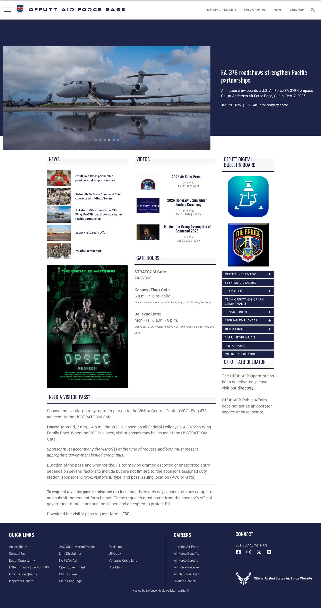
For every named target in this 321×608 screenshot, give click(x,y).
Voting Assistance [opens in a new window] (240, 354)
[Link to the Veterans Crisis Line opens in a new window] (123, 560)
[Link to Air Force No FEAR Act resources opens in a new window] (68, 560)
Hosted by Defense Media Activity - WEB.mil (160, 590)
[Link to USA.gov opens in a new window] (115, 554)
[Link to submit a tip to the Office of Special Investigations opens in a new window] (68, 574)
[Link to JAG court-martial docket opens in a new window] (77, 547)
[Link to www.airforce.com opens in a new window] (186, 547)
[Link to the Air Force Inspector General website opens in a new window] (21, 581)
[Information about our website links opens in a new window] (70, 554)
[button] (6, 9)
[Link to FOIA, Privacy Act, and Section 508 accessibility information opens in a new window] (29, 567)
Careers (182, 534)
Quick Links (21, 534)
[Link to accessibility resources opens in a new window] (18, 547)
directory (245, 388)
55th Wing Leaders (240, 282)
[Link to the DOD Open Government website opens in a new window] (72, 567)
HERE (124, 514)
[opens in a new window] (297, 10)
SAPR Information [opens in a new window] (240, 337)
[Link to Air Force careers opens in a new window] (186, 560)
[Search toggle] (313, 9)
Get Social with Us (251, 545)
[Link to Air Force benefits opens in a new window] (186, 554)
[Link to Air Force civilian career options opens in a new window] (185, 581)
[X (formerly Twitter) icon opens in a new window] (259, 552)
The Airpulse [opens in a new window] (235, 345)
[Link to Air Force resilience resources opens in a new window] (116, 547)
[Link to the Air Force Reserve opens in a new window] (186, 567)
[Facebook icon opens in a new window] (238, 552)
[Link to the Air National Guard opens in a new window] (187, 574)
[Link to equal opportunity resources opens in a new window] (22, 560)
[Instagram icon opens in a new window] (248, 552)
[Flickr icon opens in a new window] (269, 552)
